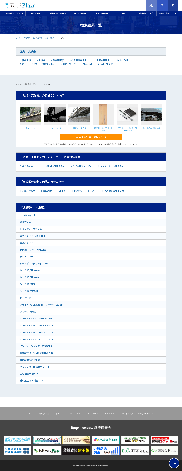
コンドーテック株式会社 (111, 166)
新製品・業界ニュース (167, 13)
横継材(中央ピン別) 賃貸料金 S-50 (36, 353)
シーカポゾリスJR (29, 291)
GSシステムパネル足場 (151, 128)
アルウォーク (31, 128)
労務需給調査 (44, 414)
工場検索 (57, 414)
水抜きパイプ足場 (79, 128)
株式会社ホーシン (31, 166)
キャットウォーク (54, 128)
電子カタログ (36, 13)
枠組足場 (26, 60)
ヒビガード (25, 298)
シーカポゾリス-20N (30, 270)
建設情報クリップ (146, 13)
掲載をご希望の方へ (146, 414)
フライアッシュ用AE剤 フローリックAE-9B (41, 305)
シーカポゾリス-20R (30, 277)
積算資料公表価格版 (58, 13)
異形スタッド (26, 243)
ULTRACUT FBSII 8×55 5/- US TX (36, 339)
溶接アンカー (26, 222)
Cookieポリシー (94, 414)
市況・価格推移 (102, 13)
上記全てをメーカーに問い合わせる (91, 137)
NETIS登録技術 (80, 13)
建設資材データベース (14, 13)
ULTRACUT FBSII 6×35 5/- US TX (36, 332)
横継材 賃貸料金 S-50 (30, 360)
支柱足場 (87, 64)
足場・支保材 (49, 38)
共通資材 (27, 38)
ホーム (18, 38)
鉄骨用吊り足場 (78, 60)
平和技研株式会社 (56, 166)
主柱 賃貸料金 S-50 (29, 374)
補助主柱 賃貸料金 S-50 (31, 380)
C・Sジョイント (28, 215)
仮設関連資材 (37, 38)
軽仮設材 (47, 191)
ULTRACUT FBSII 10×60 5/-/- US (36, 319)
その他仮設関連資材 (114, 191)
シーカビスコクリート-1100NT (35, 263)
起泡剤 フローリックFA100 (33, 250)
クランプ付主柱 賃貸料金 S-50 (34, 367)
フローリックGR (28, 312)
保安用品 (77, 191)
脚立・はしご (69, 64)
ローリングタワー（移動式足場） (38, 64)
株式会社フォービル (82, 166)
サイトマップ (127, 414)
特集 (124, 13)
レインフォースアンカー (32, 229)
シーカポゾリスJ (28, 284)
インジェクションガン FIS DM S (36, 346)
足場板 (41, 60)
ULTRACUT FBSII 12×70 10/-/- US (36, 325)
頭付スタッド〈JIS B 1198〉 (33, 236)
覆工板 (62, 191)
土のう (92, 191)
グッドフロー (26, 256)
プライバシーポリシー (74, 414)
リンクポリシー (111, 414)
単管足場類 (58, 60)
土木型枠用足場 (101, 60)
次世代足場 (122, 60)
